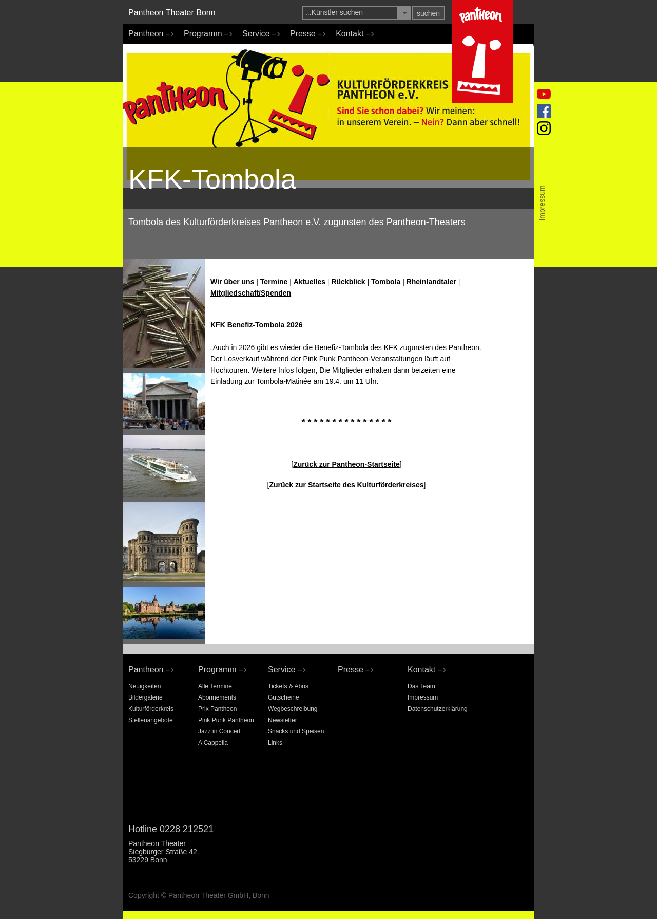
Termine (273, 282)
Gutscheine (283, 697)
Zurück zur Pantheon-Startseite (346, 464)
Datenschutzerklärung (438, 708)
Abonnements (217, 697)
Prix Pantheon (217, 708)
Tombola (385, 282)
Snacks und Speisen (296, 731)
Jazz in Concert (219, 731)
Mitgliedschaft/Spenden (250, 293)
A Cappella (213, 742)
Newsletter (282, 720)
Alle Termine (215, 686)
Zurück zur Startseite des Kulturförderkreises (346, 485)
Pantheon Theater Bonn (172, 12)
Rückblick (348, 282)
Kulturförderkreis (150, 708)
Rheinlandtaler (431, 282)
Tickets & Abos (288, 686)
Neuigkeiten (144, 686)
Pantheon (148, 34)
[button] (404, 13)
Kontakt (352, 34)
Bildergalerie (145, 697)
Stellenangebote (150, 720)
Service (258, 34)
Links (275, 742)
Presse (305, 34)
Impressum (423, 697)
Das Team (421, 686)
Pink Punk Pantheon (226, 720)
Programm (205, 34)
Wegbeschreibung (293, 708)
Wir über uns (232, 282)
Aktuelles (309, 282)
